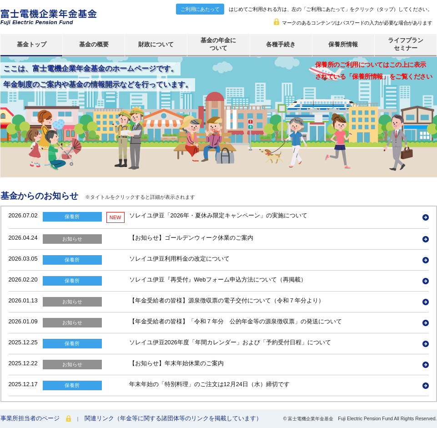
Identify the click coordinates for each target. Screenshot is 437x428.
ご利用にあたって (200, 9)
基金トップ (31, 44)
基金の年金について (218, 44)
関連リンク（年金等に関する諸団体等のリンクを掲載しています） (173, 418)
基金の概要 (94, 44)
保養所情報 (343, 44)
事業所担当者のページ (30, 418)
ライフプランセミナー (405, 44)
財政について (156, 44)
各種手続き (281, 44)
